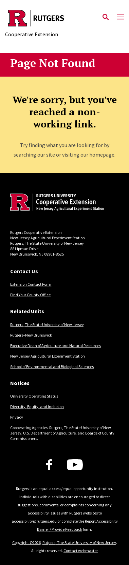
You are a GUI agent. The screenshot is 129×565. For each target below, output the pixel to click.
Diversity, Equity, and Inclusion (37, 406)
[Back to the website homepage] (36, 18)
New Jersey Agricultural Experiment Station (47, 356)
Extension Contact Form (30, 284)
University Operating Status (34, 396)
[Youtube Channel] (75, 464)
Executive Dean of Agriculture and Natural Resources (55, 345)
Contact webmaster (80, 550)
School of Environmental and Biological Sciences (52, 366)
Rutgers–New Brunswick (31, 335)
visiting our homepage (88, 154)
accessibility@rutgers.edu (34, 521)
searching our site (34, 154)
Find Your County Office (30, 294)
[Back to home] (56, 203)
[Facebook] (49, 464)
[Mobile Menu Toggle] (120, 17)
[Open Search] (105, 17)
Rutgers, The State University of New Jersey (47, 324)
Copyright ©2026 (26, 542)
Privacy (16, 417)
